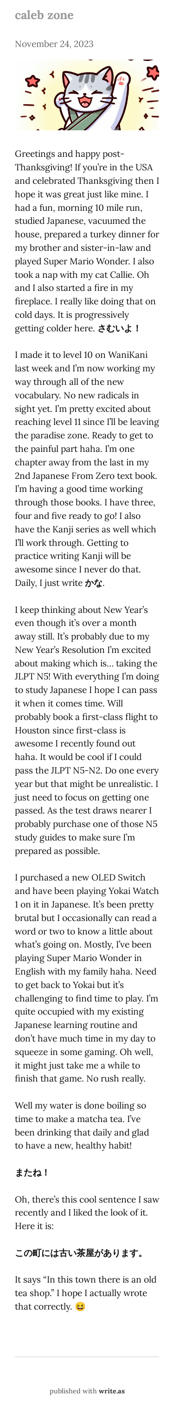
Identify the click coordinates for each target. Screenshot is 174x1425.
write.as (112, 1391)
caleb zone (44, 14)
